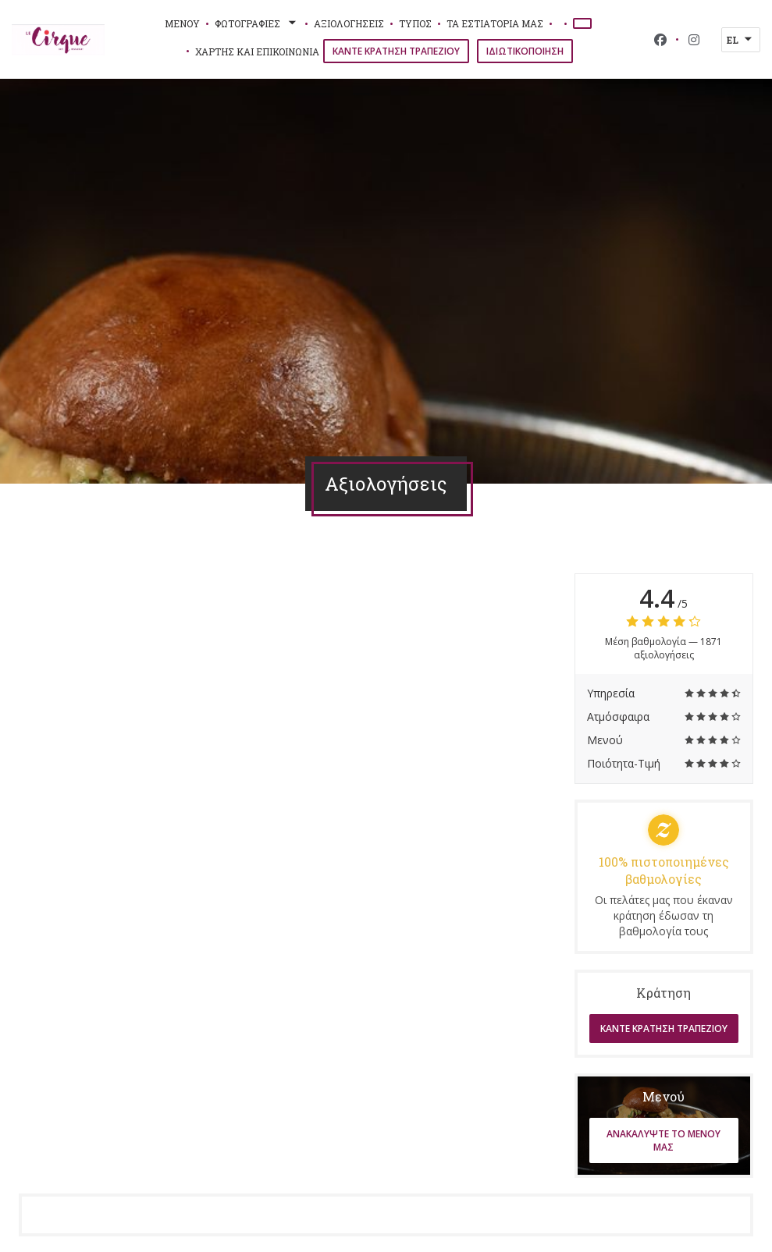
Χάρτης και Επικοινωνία (257, 51)
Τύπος (415, 23)
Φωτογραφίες (257, 23)
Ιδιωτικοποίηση (525, 51)
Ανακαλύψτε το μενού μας (663, 1140)
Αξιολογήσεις (349, 23)
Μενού (182, 23)
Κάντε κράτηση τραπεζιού (396, 51)
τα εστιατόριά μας (494, 23)
